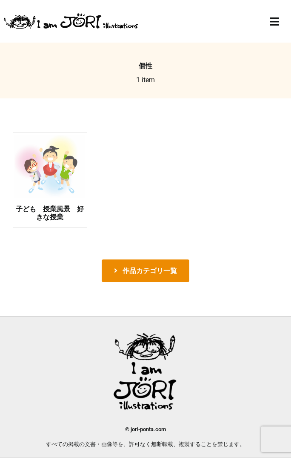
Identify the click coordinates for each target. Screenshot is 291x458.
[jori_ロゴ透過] (71, 16)
